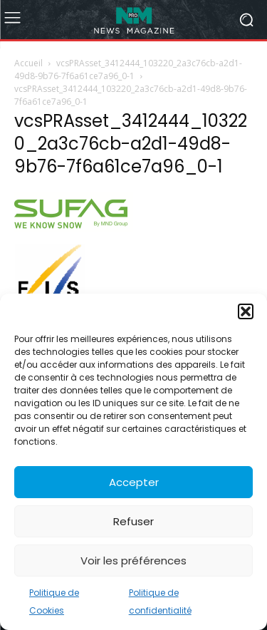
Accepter (134, 482)
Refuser (133, 521)
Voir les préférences (133, 560)
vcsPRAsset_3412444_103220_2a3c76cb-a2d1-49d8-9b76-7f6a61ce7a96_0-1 (128, 69)
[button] (246, 311)
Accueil (28, 63)
